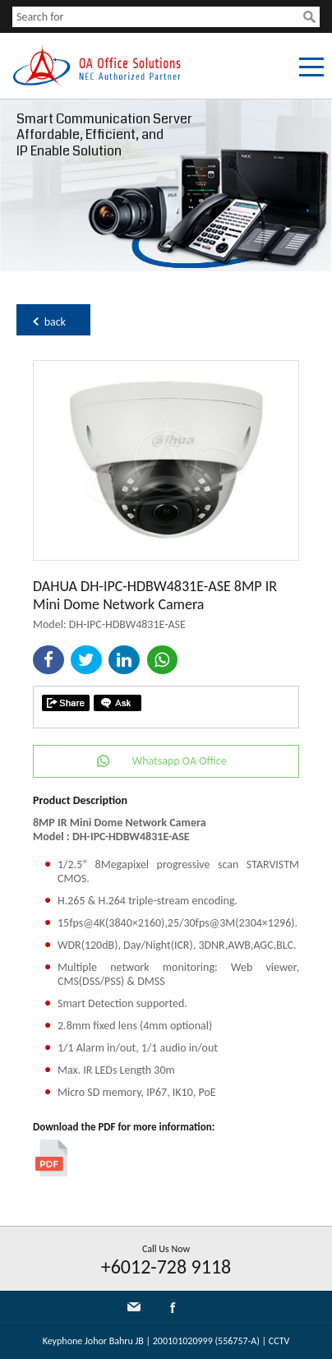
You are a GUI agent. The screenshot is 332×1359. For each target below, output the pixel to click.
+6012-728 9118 (166, 1266)
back (55, 322)
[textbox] (157, 17)
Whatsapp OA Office (179, 761)
